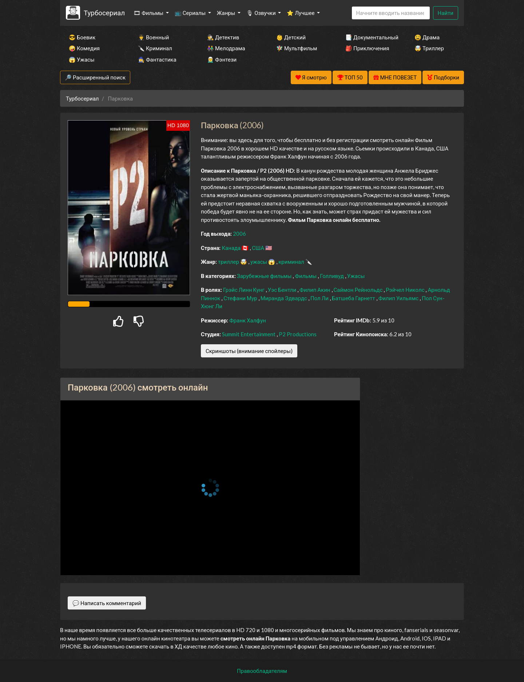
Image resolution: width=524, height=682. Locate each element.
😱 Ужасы (82, 59)
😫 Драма (427, 37)
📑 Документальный (370, 37)
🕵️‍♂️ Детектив (223, 37)
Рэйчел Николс (405, 289)
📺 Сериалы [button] (191, 12)
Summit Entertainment (249, 334)
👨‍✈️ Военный (153, 37)
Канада (232, 247)
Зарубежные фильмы (265, 276)
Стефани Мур (240, 298)
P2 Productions (298, 334)
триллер (229, 261)
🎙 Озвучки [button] (261, 12)
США (258, 247)
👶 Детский (291, 37)
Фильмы (306, 276)
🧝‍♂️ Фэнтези (222, 59)
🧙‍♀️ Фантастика (157, 59)
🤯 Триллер (429, 48)
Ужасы (356, 276)
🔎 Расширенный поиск (95, 77)
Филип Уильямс (399, 298)
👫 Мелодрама (226, 48)
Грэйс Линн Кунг (244, 289)
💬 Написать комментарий (106, 603)
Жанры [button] (227, 12)
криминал (291, 261)
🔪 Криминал (155, 48)
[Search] (391, 13)
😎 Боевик (82, 37)
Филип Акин (315, 289)
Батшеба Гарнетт (354, 298)
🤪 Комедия (84, 48)
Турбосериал (104, 12)
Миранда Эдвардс (284, 298)
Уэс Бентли (282, 289)
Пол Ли (320, 298)
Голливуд (332, 276)
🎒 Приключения (367, 48)
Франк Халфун (247, 320)
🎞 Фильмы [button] (149, 12)
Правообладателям (262, 670)
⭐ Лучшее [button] (301, 12)
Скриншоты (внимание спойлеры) (249, 351)
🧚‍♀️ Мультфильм (296, 48)
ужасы (259, 261)
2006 (239, 233)
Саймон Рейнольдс (359, 289)
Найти (445, 12)
